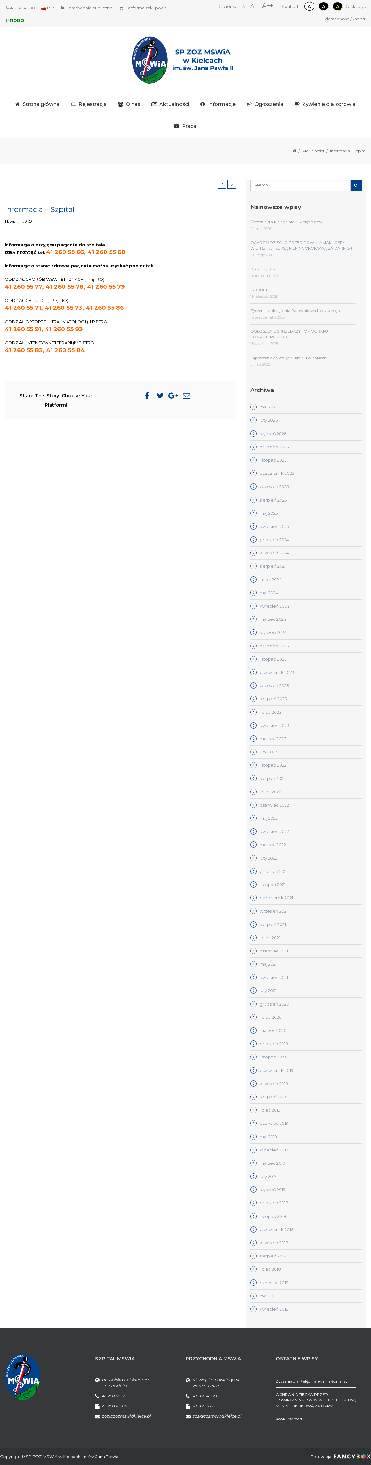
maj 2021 (268, 964)
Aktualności (174, 104)
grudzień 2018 (274, 1202)
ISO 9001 (258, 289)
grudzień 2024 (274, 539)
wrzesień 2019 (274, 1083)
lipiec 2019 (270, 1110)
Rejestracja (93, 104)
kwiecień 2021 (274, 977)
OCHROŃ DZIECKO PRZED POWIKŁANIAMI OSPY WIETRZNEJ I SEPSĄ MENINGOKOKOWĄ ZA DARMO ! (316, 1400)
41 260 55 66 (114, 1395)
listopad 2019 (273, 1056)
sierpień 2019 (273, 1096)
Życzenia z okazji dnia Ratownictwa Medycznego (295, 310)
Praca (189, 126)
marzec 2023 (273, 738)
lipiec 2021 (270, 937)
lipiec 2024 (270, 579)
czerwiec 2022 (274, 804)
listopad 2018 (273, 1216)
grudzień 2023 (274, 645)
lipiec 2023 (270, 712)
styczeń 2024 (273, 632)
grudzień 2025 (274, 446)
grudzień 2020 (274, 1004)
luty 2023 (269, 751)
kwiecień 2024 (274, 605)
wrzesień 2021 (274, 910)
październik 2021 (276, 897)
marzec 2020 (273, 1030)
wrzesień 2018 (274, 1242)
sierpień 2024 (273, 566)
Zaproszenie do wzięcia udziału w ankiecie (288, 357)
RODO (15, 20)
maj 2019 (268, 1136)
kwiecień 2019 (274, 1149)
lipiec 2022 (270, 791)
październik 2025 (277, 473)
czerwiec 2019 (274, 1123)
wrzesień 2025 (274, 486)
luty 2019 (268, 1176)
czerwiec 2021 (274, 950)
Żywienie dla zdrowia (329, 104)
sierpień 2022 (273, 778)
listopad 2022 (273, 765)
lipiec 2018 (270, 1269)
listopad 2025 (273, 460)
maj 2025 (269, 513)
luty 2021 (268, 990)
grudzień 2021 (274, 871)
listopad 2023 (273, 659)
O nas (133, 104)
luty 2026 (269, 420)
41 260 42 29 (205, 1395)
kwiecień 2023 (274, 725)
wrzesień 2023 (274, 685)
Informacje (222, 104)
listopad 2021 (273, 884)
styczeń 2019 (273, 1189)
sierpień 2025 (273, 499)
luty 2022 (268, 858)
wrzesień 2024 (274, 552)
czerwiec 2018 (274, 1282)
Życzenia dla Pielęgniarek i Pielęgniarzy (286, 221)
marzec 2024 (273, 619)
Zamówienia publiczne (86, 7)
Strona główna (41, 104)
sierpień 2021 (273, 924)
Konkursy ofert (263, 269)
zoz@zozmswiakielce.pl (126, 1415)
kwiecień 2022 (274, 831)
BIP (47, 7)
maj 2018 (268, 1295)
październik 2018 (277, 1229)
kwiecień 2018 (274, 1309)
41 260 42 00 (20, 7)
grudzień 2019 (274, 1043)
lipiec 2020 (271, 1017)
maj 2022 (269, 818)
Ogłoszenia (268, 104)
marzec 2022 (273, 844)
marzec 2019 (272, 1163)
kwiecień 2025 (274, 526)
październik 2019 (276, 1070)
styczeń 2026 (273, 433)
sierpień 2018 (273, 1255)
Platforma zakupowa (143, 7)
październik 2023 (277, 672)
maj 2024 (269, 592)
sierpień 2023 (273, 698)
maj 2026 (269, 406)
